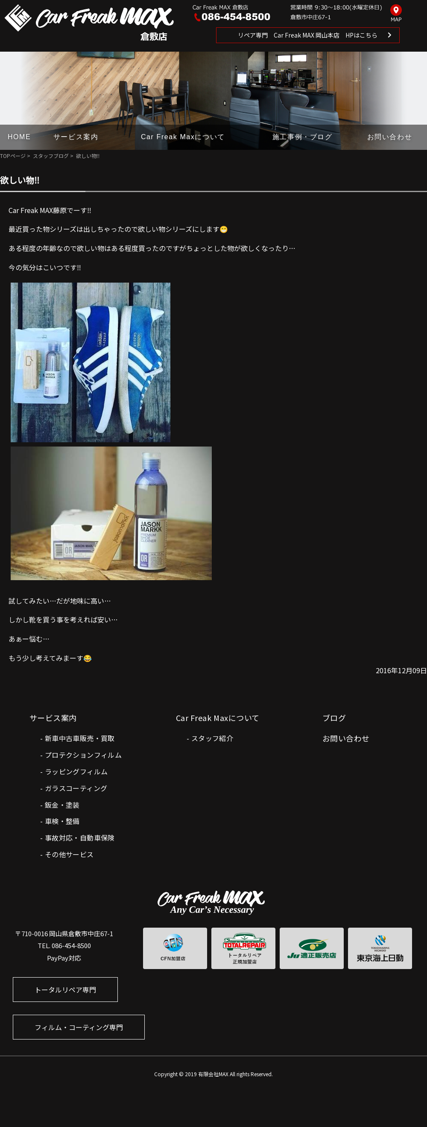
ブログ (334, 717)
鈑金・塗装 (62, 805)
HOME (19, 136)
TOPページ (13, 155)
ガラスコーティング (76, 788)
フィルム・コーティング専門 (79, 1027)
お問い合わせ (389, 136)
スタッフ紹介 (212, 738)
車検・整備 (62, 821)
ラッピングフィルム (76, 771)
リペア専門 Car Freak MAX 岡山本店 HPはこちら (307, 35)
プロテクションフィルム (83, 755)
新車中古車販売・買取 (80, 738)
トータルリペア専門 (65, 989)
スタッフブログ (51, 155)
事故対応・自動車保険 (80, 837)
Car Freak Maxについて (183, 136)
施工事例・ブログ (302, 136)
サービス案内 (76, 136)
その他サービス (69, 854)
